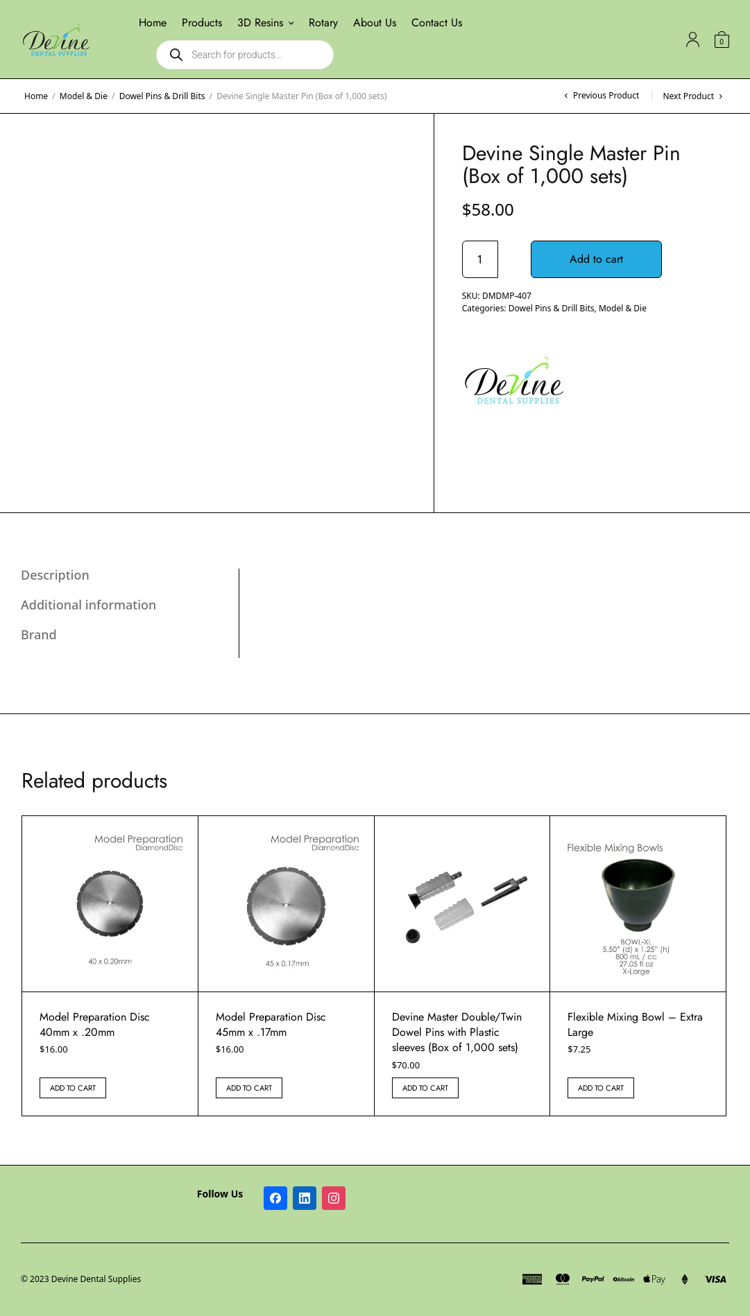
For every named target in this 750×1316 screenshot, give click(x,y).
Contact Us (436, 23)
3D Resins (260, 23)
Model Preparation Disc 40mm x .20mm (95, 1024)
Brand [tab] (39, 634)
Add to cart (596, 259)
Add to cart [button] (73, 1087)
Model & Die (84, 96)
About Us (374, 23)
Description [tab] (55, 575)
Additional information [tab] (88, 604)
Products (202, 23)
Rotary (323, 23)
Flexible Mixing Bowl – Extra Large (635, 1024)
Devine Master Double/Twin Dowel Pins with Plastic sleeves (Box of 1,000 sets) (457, 1032)
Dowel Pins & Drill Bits (162, 96)
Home (153, 23)
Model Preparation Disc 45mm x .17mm (271, 1024)
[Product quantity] (480, 259)
